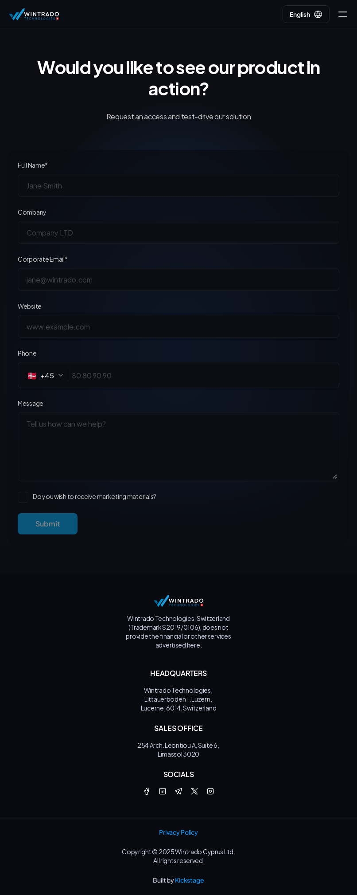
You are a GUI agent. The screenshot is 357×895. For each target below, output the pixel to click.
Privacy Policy (178, 832)
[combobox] (47, 375)
